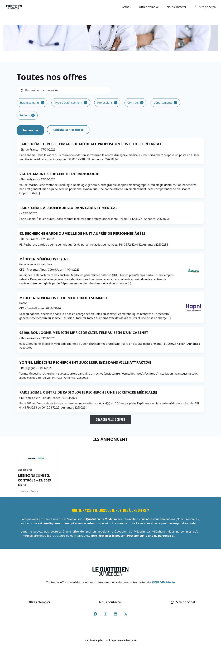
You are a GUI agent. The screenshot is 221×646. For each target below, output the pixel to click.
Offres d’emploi (149, 7)
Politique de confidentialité (121, 640)
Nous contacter (177, 7)
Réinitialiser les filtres (68, 130)
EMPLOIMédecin (163, 582)
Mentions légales (94, 640)
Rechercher (30, 130)
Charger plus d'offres (110, 420)
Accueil (127, 7)
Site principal (206, 7)
